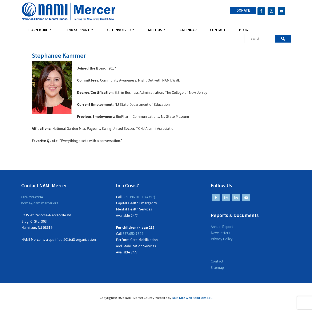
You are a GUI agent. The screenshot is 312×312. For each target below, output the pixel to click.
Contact (217, 261)
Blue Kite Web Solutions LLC (192, 298)
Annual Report (222, 226)
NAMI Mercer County (68, 11)
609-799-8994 (32, 196)
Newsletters (220, 232)
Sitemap (217, 267)
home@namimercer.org (40, 203)
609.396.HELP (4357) (139, 196)
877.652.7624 (133, 233)
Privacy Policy (221, 238)
